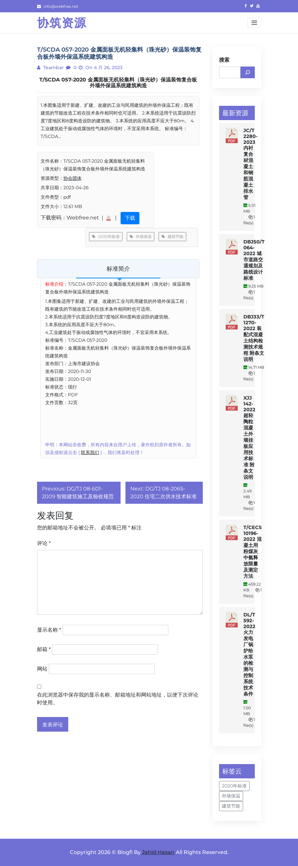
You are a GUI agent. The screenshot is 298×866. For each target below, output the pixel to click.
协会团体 (72, 178)
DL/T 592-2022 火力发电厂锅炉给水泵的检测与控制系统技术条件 (249, 654)
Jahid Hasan (158, 852)
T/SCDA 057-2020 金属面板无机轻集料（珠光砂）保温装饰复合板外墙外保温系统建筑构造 (118, 83)
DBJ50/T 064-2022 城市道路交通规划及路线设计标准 (254, 260)
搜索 (224, 60)
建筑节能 (172, 236)
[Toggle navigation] (254, 23)
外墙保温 (140, 236)
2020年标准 (106, 236)
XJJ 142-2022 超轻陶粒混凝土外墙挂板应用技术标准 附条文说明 (249, 437)
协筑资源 (61, 23)
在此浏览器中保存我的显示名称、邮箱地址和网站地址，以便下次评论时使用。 (117, 699)
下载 (130, 218)
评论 (44, 543)
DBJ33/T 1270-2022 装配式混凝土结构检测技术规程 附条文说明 (253, 338)
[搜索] (247, 72)
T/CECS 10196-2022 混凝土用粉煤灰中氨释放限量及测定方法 (252, 552)
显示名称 (49, 630)
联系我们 (90, 452)
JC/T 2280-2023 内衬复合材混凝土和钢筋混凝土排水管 (250, 164)
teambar (53, 67)
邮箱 (44, 649)
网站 (42, 669)
